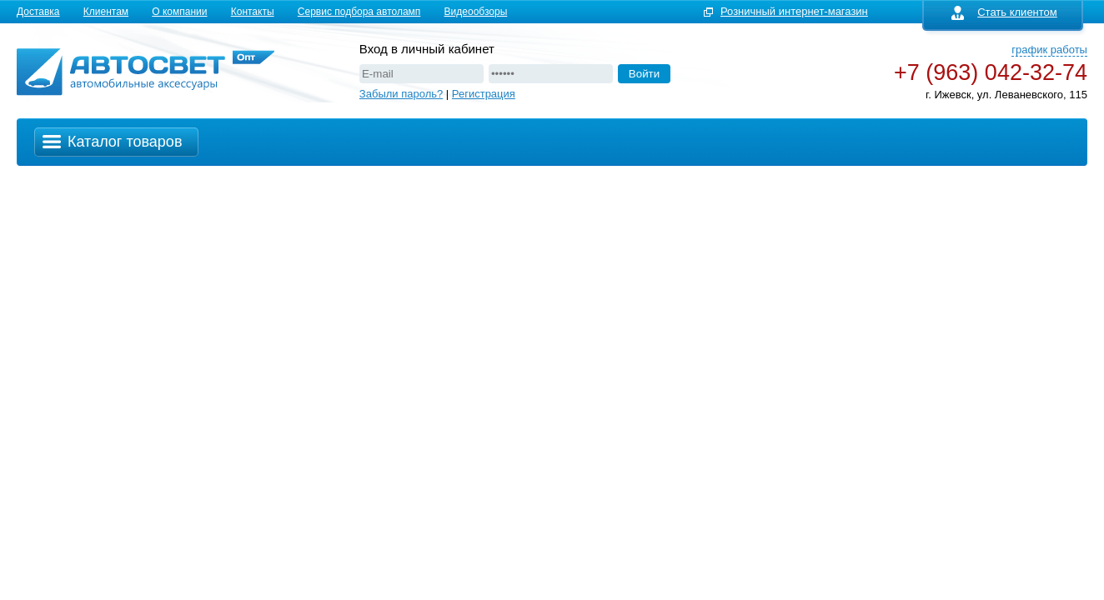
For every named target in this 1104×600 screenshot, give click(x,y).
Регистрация (483, 94)
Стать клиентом (1004, 12)
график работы (1049, 49)
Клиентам (105, 12)
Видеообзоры (476, 12)
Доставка (38, 12)
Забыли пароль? (401, 94)
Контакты (252, 12)
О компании (179, 12)
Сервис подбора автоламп (359, 12)
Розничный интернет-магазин (794, 11)
